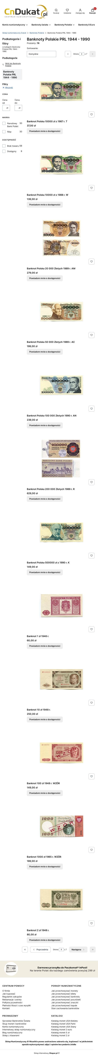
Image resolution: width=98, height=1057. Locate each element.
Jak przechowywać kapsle (64, 1005)
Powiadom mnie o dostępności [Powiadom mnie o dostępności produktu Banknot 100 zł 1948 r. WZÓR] (44, 793)
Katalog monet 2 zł (60, 1035)
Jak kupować (8, 993)
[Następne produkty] (78, 949)
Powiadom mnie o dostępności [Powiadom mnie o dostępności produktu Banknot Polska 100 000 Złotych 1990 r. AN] (44, 425)
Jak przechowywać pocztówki (66, 999)
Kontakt (6, 1008)
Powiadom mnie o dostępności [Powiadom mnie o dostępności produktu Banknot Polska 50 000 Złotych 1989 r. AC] (44, 352)
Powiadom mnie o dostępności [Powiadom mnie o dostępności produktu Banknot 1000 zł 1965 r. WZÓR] (44, 866)
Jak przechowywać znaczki (64, 1002)
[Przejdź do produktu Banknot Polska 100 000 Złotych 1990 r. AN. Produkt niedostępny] (61, 385)
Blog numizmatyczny (12, 1032)
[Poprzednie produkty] (40, 949)
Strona (76, 54)
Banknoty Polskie (37, 33)
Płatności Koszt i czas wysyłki (16, 1005)
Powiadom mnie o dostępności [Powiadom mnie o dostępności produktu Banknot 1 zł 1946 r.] (44, 646)
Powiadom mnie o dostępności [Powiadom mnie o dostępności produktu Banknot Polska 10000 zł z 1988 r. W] (44, 204)
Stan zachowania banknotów (65, 1008)
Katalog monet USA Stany (63, 1026)
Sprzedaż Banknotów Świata (16, 1021)
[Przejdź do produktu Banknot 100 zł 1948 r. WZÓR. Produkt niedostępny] (61, 752)
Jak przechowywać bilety (63, 993)
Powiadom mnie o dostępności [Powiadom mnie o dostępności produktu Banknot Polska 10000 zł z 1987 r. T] (44, 131)
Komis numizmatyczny (13, 1026)
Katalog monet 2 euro (61, 1029)
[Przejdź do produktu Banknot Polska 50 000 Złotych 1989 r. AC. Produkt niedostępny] (61, 311)
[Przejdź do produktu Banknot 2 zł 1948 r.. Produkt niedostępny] (61, 899)
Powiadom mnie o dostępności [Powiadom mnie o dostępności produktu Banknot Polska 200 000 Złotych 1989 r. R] (44, 499)
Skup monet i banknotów (14, 1023)
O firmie (6, 991)
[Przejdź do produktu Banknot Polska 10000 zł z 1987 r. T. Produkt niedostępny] (61, 91)
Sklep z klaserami (10, 1035)
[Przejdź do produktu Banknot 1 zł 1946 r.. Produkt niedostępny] (61, 605)
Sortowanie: (32, 48)
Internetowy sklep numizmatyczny (18, 1029)
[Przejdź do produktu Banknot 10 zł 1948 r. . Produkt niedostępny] (61, 679)
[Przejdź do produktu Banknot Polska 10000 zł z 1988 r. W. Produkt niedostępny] (61, 164)
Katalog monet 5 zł (60, 1032)
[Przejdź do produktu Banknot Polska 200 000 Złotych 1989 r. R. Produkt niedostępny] (61, 458)
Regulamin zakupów (12, 996)
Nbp (9, 131)
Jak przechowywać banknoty (65, 996)
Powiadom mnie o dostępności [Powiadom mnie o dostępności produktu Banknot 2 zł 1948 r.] (44, 940)
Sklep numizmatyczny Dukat (14, 33)
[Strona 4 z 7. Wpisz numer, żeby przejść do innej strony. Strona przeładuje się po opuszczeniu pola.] (81, 54)
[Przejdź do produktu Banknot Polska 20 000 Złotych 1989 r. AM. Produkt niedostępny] (61, 238)
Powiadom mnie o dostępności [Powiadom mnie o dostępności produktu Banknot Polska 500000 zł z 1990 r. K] (44, 572)
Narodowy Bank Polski (12, 124)
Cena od (4, 101)
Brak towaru (13, 146)
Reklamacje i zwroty (12, 999)
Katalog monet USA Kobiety (64, 1021)
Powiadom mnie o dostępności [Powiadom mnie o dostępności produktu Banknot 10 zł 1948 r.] (44, 719)
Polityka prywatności (12, 1002)
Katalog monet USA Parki (63, 1023)
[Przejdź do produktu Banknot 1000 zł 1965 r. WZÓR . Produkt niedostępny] (61, 826)
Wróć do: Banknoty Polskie (11, 64)
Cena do (17, 101)
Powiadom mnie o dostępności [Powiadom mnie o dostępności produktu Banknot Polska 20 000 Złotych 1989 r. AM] (44, 278)
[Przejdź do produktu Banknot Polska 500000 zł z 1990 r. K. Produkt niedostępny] (61, 532)
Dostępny (11, 151)
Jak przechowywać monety (64, 991)
